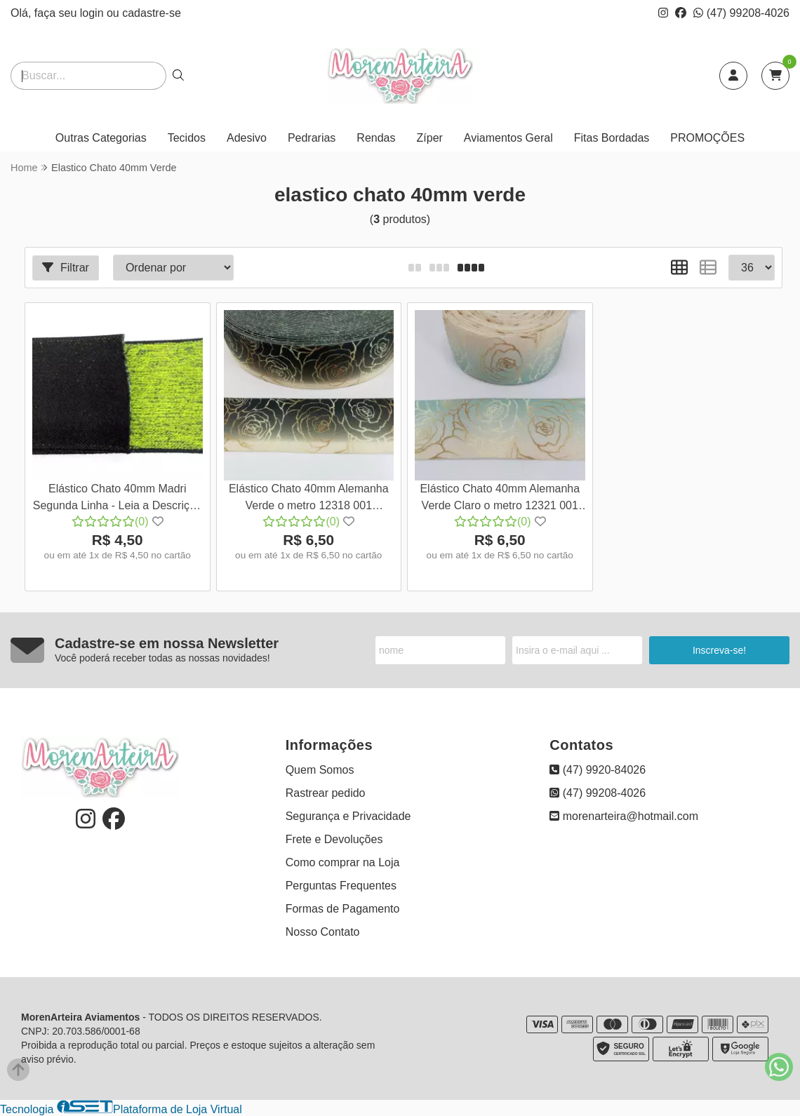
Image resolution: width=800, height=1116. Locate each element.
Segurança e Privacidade (348, 816)
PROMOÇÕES (707, 138)
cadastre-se (151, 13)
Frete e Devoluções (334, 839)
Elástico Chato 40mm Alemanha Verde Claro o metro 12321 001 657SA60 (500, 499)
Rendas (375, 138)
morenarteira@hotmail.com (623, 816)
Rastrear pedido (326, 793)
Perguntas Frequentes (341, 886)
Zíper (430, 138)
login (93, 13)
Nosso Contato (323, 932)
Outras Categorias (101, 138)
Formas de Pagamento (343, 909)
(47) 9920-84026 (597, 770)
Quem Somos (320, 770)
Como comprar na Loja (343, 862)
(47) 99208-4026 (741, 13)
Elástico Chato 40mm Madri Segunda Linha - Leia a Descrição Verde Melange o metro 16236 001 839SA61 (117, 499)
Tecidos (187, 138)
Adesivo (247, 138)
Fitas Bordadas (612, 138)
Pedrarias (311, 138)
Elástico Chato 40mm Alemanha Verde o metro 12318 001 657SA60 (309, 499)
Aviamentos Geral (508, 138)
